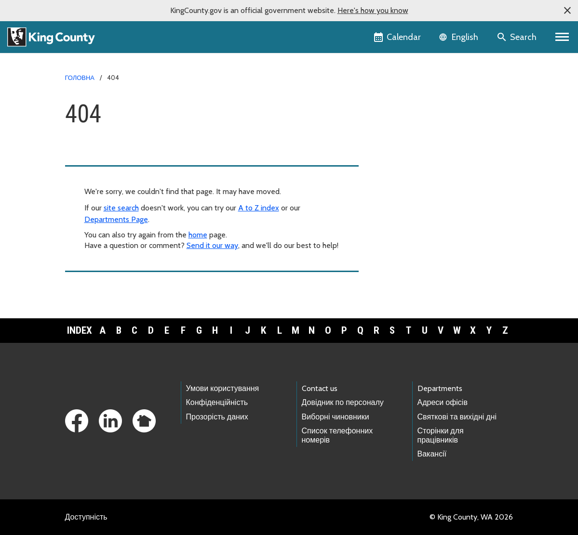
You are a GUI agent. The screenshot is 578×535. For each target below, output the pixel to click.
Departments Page (116, 219)
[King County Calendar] (398, 37)
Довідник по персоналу (343, 402)
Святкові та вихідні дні (457, 416)
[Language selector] (459, 37)
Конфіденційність (217, 402)
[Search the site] (517, 37)
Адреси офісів (442, 402)
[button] (567, 10)
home (197, 234)
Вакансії (432, 453)
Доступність (86, 517)
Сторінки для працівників (440, 435)
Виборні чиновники (335, 416)
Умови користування (222, 388)
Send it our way (212, 245)
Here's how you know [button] (372, 10)
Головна (79, 77)
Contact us (319, 388)
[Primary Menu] (562, 37)
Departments (439, 388)
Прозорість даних (217, 416)
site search (121, 207)
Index (79, 330)
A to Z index (258, 207)
